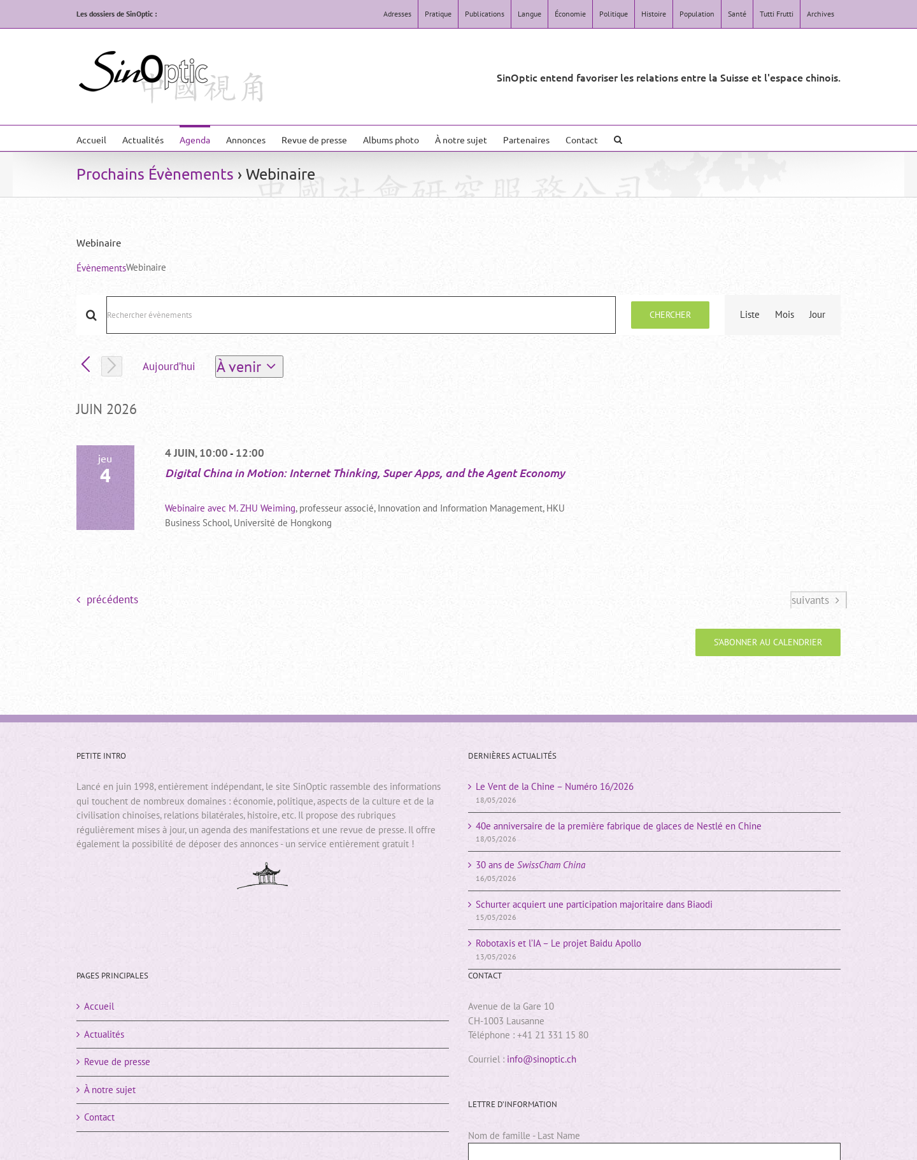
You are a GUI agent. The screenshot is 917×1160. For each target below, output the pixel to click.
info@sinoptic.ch (541, 1059)
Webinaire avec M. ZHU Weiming (230, 508)
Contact (99, 1117)
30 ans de (530, 865)
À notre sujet (110, 1090)
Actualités (104, 1034)
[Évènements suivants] (111, 366)
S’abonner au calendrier (768, 642)
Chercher (670, 314)
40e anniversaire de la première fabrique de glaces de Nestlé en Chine (619, 826)
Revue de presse (117, 1062)
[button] (618, 138)
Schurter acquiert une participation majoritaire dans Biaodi (594, 904)
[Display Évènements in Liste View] (750, 315)
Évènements (101, 268)
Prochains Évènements (155, 173)
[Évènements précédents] (85, 365)
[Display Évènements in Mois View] (784, 315)
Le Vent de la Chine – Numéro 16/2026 (555, 786)
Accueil (99, 1006)
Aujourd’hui (169, 366)
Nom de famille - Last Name (524, 1135)
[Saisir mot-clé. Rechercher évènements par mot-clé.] (361, 315)
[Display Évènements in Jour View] (817, 315)
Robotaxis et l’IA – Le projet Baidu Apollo (558, 943)
